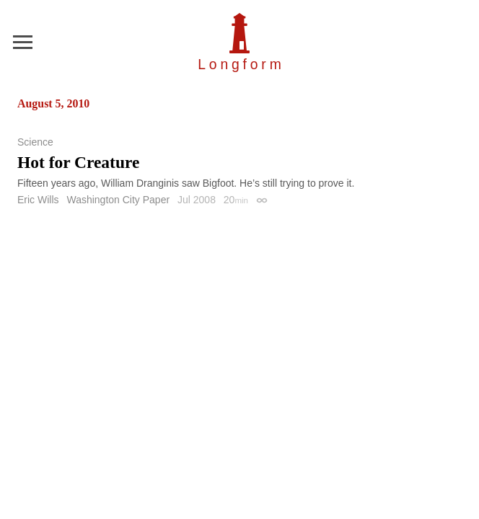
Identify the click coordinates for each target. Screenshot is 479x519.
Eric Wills (38, 199)
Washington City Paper (118, 199)
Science (35, 142)
